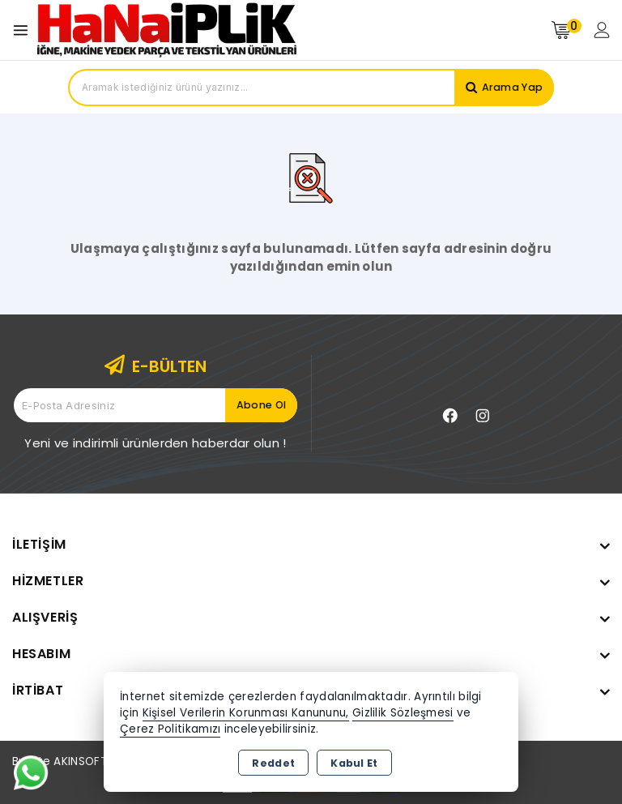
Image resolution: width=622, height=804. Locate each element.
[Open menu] (24, 30)
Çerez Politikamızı (170, 729)
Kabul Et (353, 763)
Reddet (273, 763)
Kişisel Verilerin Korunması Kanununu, (246, 713)
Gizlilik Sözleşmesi (403, 713)
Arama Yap (510, 87)
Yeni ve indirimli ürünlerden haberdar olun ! (155, 442)
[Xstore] (166, 29)
